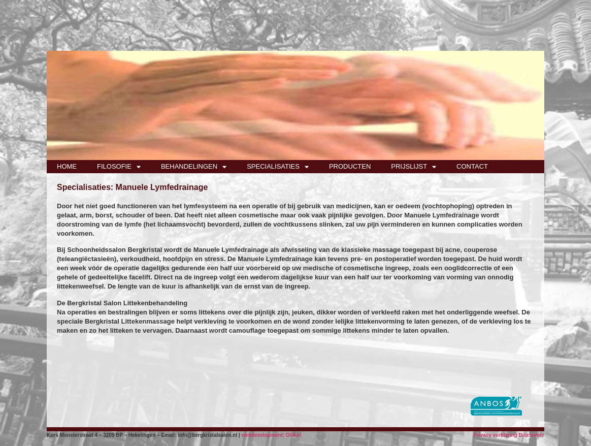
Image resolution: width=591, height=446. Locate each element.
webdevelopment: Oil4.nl (272, 435)
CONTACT (472, 166)
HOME (67, 166)
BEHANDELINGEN (193, 166)
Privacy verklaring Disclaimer (508, 435)
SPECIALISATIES (278, 166)
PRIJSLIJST (413, 166)
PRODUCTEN (350, 166)
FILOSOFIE (119, 166)
